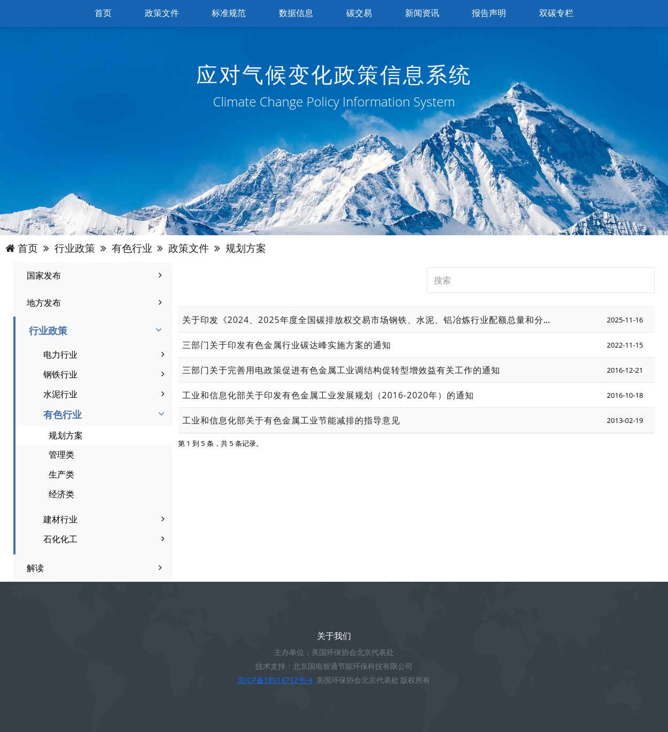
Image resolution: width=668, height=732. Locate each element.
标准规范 (229, 13)
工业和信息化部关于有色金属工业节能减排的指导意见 (291, 420)
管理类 (61, 454)
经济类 (61, 494)
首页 (103, 13)
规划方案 (66, 435)
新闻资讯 (422, 13)
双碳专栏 (556, 13)
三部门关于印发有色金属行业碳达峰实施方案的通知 (286, 345)
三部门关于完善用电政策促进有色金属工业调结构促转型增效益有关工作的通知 (341, 370)
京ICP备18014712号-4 (275, 680)
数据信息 (296, 13)
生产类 (61, 474)
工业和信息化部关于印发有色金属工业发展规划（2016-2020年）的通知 (328, 395)
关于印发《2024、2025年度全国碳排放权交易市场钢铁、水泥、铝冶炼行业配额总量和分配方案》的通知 (394, 320)
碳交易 (359, 13)
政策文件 (162, 13)
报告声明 (489, 13)
